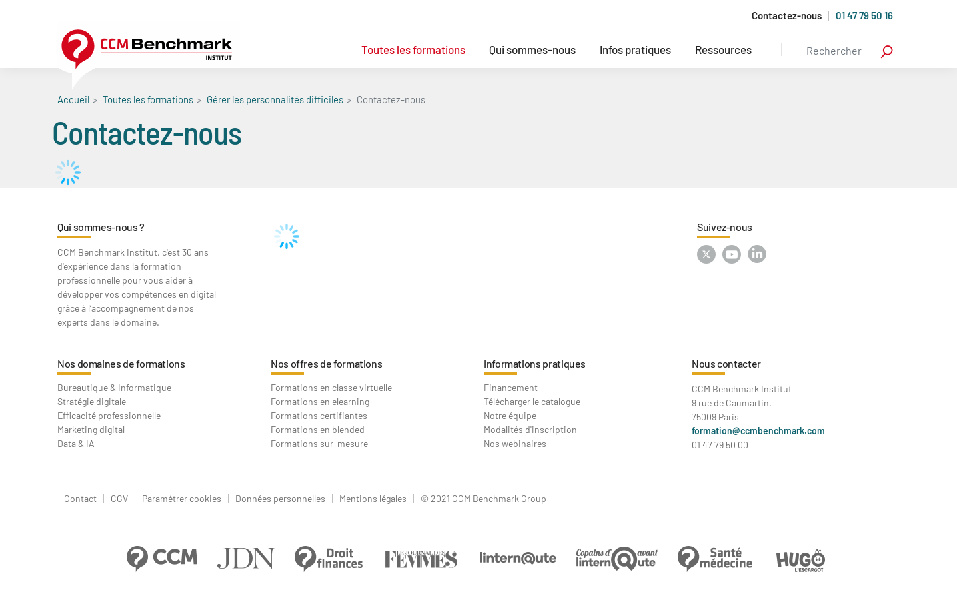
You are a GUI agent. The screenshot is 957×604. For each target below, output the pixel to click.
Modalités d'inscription (530, 429)
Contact (80, 498)
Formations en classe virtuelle (331, 387)
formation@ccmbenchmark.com (758, 430)
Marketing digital (91, 429)
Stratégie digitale (91, 401)
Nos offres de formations (326, 363)
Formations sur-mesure (319, 443)
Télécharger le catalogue (532, 401)
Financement (511, 387)
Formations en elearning (320, 401)
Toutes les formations (413, 49)
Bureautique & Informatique (114, 387)
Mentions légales (373, 498)
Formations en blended (318, 429)
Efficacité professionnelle (109, 415)
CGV (119, 498)
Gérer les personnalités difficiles (275, 99)
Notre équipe (510, 415)
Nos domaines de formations (121, 363)
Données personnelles (280, 498)
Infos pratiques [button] (635, 49)
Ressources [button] (723, 49)
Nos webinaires (515, 443)
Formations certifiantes (319, 415)
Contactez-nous (787, 16)
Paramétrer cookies (181, 498)
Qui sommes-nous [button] (532, 49)
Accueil (73, 99)
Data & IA (76, 443)
